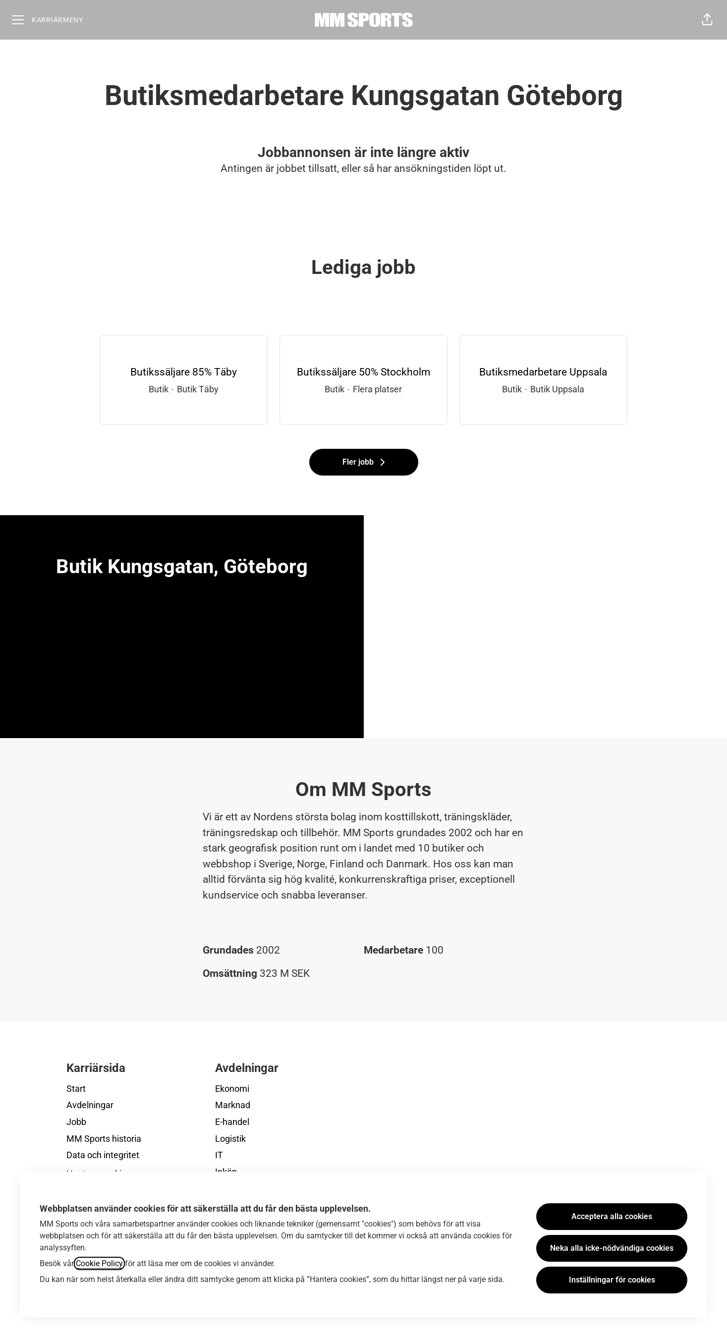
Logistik (230, 1138)
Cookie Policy (99, 1263)
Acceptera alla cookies (611, 1216)
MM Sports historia (103, 1138)
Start (76, 1088)
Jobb (76, 1122)
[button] (707, 20)
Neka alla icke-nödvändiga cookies (611, 1248)
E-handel (232, 1122)
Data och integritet (102, 1155)
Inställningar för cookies (612, 1279)
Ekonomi (232, 1088)
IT (219, 1155)
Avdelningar (89, 1105)
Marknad (232, 1105)
